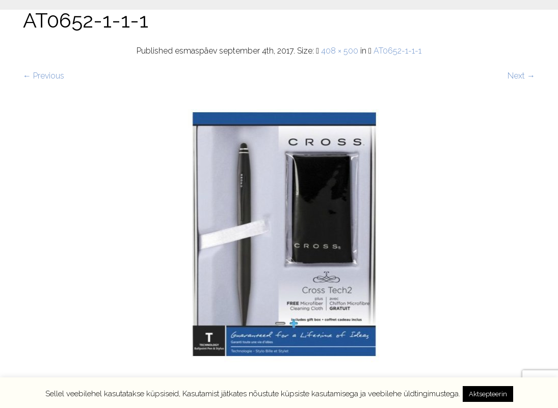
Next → (521, 76)
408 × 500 (339, 51)
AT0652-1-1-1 (397, 51)
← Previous (43, 76)
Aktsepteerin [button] (488, 394)
